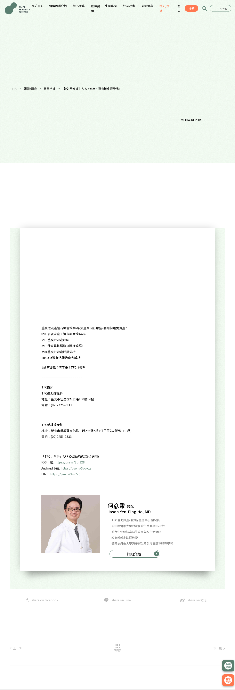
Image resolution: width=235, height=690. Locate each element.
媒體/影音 (30, 89)
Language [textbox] (222, 8)
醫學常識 (49, 89)
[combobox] (220, 8)
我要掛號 (228, 680)
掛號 (191, 8)
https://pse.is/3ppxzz (76, 468)
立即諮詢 (228, 665)
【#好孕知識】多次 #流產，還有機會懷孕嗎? (91, 89)
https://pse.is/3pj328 (69, 462)
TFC (14, 89)
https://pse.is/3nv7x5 (65, 474)
